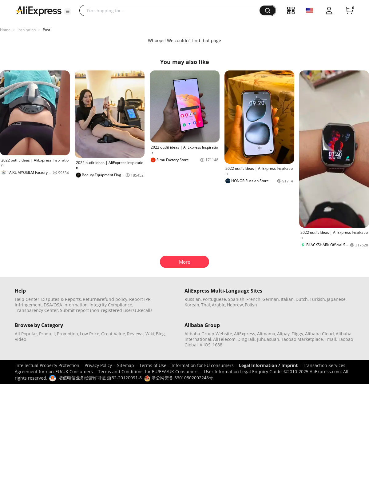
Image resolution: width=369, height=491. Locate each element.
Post (46, 29)
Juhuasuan (268, 339)
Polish (251, 305)
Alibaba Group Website (208, 334)
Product (47, 334)
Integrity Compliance (110, 305)
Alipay (283, 334)
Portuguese (214, 299)
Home (5, 29)
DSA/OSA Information (66, 305)
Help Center (27, 299)
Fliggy (297, 334)
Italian (287, 299)
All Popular (26, 334)
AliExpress (244, 334)
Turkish (317, 299)
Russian (192, 299)
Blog (160, 334)
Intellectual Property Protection (47, 365)
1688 (217, 345)
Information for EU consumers (203, 365)
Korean (191, 305)
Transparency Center (36, 310)
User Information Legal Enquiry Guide (243, 371)
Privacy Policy (98, 365)
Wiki (149, 334)
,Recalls (145, 310)
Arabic (218, 305)
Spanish (236, 299)
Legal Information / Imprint (268, 365)
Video (20, 339)
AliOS (205, 345)
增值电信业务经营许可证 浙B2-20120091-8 (100, 378)
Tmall (330, 339)
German (270, 299)
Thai (205, 305)
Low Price (89, 334)
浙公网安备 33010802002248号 (178, 378)
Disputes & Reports (61, 299)
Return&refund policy (105, 299)
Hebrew (235, 305)
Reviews (135, 334)
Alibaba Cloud (319, 334)
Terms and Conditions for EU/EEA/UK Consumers (148, 371)
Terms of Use (152, 365)
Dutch (302, 299)
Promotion (67, 334)
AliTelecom (224, 339)
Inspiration (27, 29)
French (253, 299)
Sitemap (125, 365)
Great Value (113, 334)
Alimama (266, 334)
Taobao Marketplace (302, 339)
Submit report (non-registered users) (98, 310)
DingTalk (246, 339)
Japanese (336, 299)
